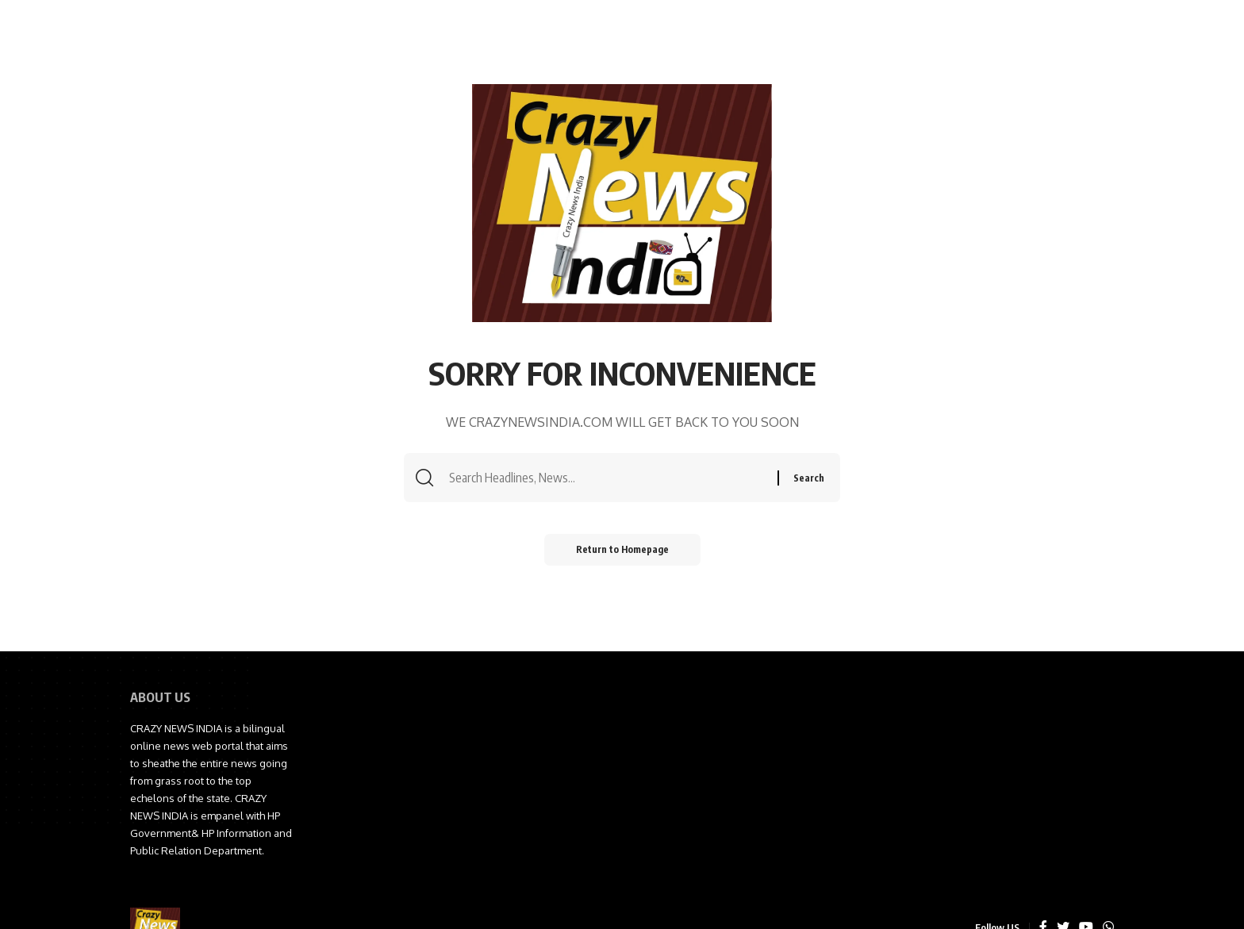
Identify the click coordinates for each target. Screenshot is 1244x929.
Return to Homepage (622, 549)
